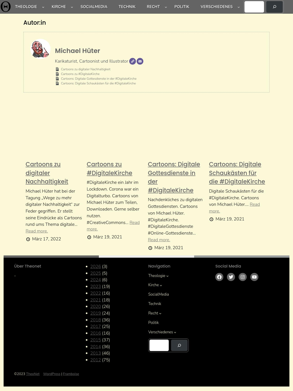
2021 (95, 300)
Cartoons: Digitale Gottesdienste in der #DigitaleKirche (98, 79)
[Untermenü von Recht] (166, 7)
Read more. (37, 231)
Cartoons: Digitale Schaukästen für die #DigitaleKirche (98, 83)
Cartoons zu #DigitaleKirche (80, 74)
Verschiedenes (217, 6)
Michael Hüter (77, 50)
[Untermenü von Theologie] (43, 7)
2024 (95, 280)
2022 (95, 293)
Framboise (71, 374)
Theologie (26, 6)
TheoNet (33, 374)
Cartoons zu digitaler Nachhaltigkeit (85, 69)
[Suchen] (274, 7)
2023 (95, 286)
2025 (95, 273)
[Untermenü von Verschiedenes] (239, 7)
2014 (95, 347)
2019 (95, 313)
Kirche (59, 6)
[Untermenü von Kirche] (72, 7)
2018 (95, 320)
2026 (95, 267)
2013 (95, 353)
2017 (95, 326)
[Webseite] (132, 61)
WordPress (51, 374)
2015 (95, 340)
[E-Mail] (140, 61)
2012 (95, 360)
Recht (153, 6)
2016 (95, 333)
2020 (95, 306)
